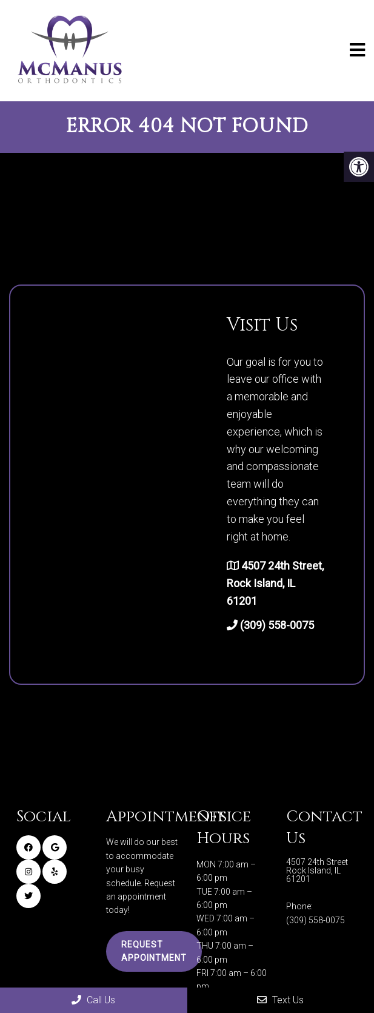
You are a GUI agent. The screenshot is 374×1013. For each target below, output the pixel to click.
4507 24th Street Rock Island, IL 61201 (317, 870)
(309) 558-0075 (277, 625)
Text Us (280, 1000)
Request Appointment (154, 951)
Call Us (93, 1000)
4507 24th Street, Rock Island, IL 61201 (275, 583)
